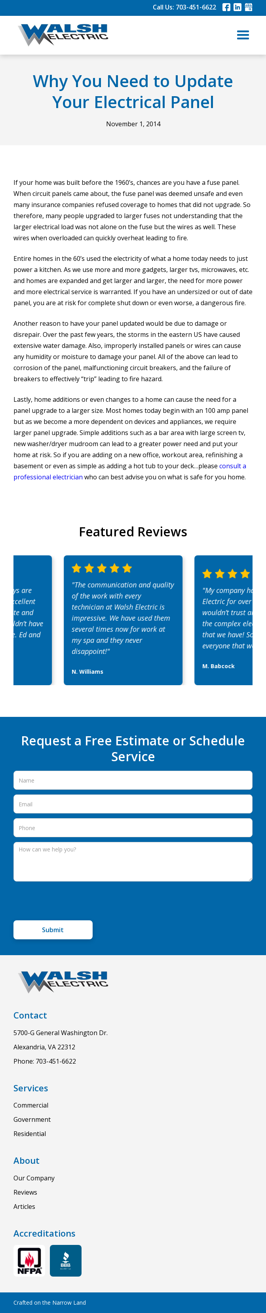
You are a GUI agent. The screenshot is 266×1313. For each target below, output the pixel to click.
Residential (29, 1133)
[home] (60, 35)
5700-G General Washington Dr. (60, 1032)
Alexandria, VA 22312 (44, 1047)
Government (32, 1119)
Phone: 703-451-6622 (44, 1061)
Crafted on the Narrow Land (49, 1302)
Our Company (34, 1178)
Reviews (25, 1192)
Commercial (30, 1105)
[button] (243, 35)
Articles (24, 1206)
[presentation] (73, 901)
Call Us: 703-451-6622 (184, 7)
